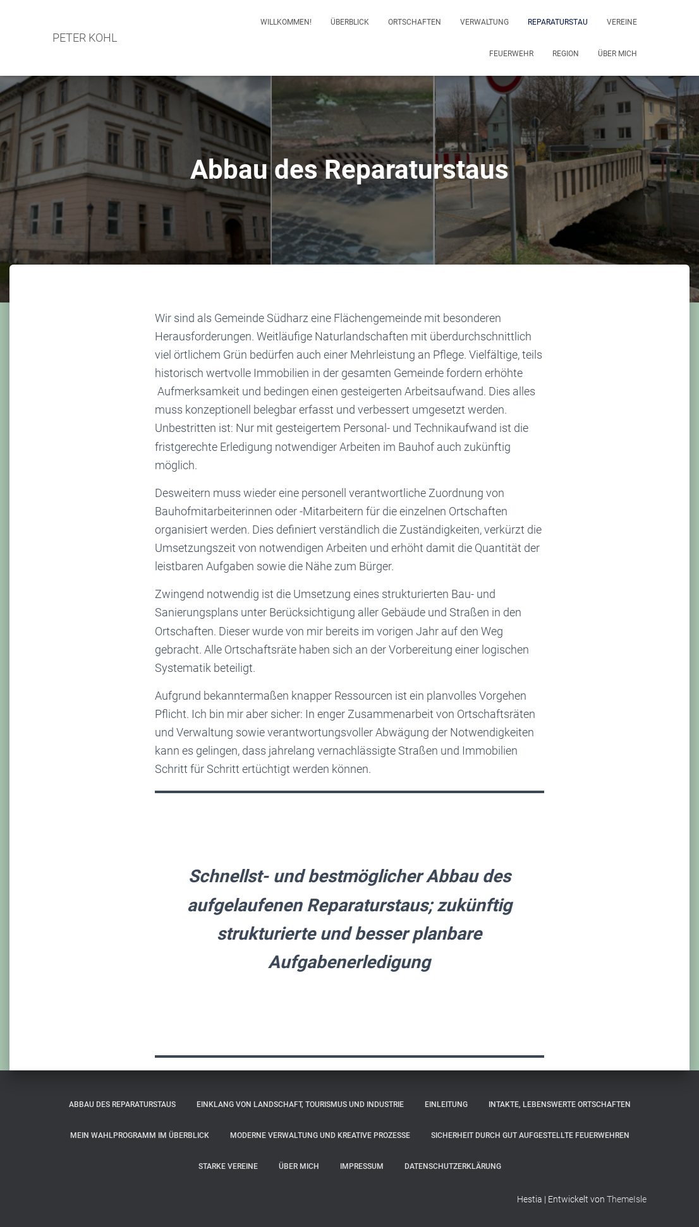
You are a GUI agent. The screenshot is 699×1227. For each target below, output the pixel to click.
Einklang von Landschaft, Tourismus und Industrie (300, 1104)
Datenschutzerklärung (452, 1166)
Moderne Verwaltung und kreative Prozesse (320, 1135)
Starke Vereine (228, 1166)
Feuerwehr (511, 53)
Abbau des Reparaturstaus (122, 1104)
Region (565, 53)
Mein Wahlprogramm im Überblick (139, 1135)
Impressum (362, 1166)
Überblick (350, 22)
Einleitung (446, 1104)
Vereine (622, 22)
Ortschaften (414, 22)
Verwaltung (484, 22)
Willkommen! (286, 22)
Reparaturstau (558, 22)
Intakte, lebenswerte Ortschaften (560, 1104)
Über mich (617, 53)
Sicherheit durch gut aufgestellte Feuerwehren (530, 1135)
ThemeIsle (627, 1199)
